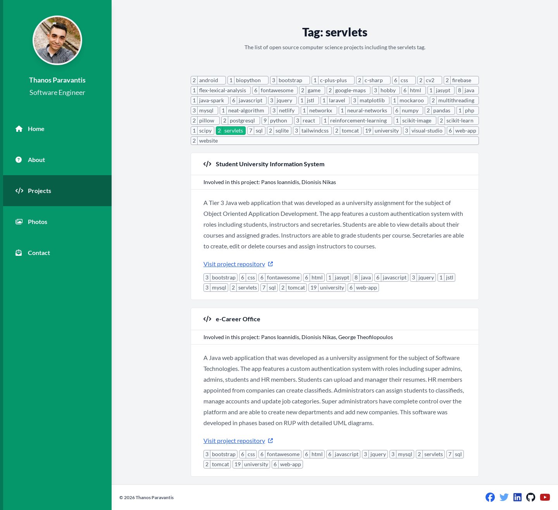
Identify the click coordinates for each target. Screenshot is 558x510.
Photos (31, 221)
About (30, 159)
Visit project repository (238, 263)
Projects (33, 190)
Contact (33, 252)
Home (30, 128)
